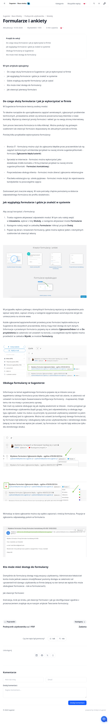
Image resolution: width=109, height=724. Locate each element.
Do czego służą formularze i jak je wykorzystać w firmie (28, 43)
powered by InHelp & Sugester (95, 710)
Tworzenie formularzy (58, 603)
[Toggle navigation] (4, 3)
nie (62, 638)
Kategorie (60, 3)
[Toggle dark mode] (99, 3)
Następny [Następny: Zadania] (80, 622)
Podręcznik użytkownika (34, 16)
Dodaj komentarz (10, 685)
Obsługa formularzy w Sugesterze (20, 51)
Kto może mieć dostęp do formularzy (21, 55)
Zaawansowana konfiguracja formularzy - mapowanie (52, 399)
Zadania (83, 626)
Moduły (50, 16)
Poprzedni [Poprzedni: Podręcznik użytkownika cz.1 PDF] (9, 622)
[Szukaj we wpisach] (94, 3)
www (28, 316)
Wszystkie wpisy (74, 3)
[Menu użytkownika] (104, 3)
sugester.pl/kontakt (73, 150)
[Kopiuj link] (53, 655)
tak (52, 638)
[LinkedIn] (36, 655)
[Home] (19, 3)
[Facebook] (42, 655)
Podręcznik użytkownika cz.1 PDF (19, 626)
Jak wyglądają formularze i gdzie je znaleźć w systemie (28, 47)
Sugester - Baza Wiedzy (12, 16)
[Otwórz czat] (104, 719)
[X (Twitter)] (47, 655)
